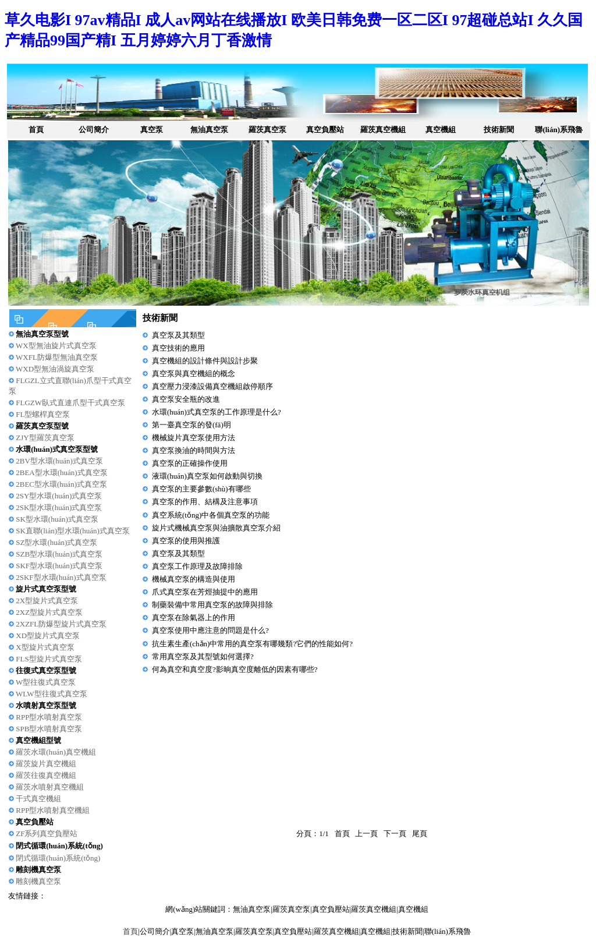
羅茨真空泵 (267, 129)
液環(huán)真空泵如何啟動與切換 (207, 476)
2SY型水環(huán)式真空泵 (59, 495)
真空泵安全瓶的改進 (186, 399)
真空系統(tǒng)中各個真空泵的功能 (210, 515)
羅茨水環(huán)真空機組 (56, 752)
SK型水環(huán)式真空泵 (57, 519)
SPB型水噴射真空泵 (49, 728)
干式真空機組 (38, 798)
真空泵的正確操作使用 (190, 463)
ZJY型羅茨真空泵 (45, 437)
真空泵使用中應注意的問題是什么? (210, 630)
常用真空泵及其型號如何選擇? (203, 656)
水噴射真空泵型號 (46, 705)
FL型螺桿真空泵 (43, 414)
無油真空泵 (209, 129)
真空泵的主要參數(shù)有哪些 (201, 488)
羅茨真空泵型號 (42, 426)
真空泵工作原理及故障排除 (197, 566)
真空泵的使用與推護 (186, 540)
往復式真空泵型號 (46, 670)
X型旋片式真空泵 (45, 647)
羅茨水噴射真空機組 (50, 787)
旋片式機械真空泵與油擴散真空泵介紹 (216, 527)
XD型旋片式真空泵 (48, 635)
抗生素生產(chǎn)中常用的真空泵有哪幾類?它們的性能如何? (252, 643)
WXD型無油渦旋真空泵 (55, 368)
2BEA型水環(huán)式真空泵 (61, 472)
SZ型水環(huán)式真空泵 (56, 542)
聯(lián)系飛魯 (559, 129)
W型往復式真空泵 (46, 682)
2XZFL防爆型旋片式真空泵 (61, 624)
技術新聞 (499, 129)
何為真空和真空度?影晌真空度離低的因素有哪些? (235, 669)
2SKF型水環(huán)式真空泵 (61, 577)
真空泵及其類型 (178, 335)
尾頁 (419, 833)
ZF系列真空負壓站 (46, 833)
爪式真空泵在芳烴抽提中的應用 (205, 591)
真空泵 (151, 129)
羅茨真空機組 (383, 129)
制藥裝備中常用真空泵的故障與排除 (212, 604)
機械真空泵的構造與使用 (193, 579)
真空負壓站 (325, 129)
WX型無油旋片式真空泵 (56, 345)
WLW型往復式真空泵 (51, 693)
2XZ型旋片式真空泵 (49, 612)
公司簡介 (94, 129)
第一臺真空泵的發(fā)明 (191, 424)
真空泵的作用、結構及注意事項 (205, 501)
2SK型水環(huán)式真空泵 (59, 507)
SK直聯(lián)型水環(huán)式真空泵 (73, 530)
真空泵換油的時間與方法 (193, 450)
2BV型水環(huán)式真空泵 (59, 460)
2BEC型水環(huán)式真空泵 (61, 484)
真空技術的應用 (178, 348)
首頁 (36, 129)
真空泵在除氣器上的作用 (193, 617)
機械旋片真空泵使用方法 (193, 437)
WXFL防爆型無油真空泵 (57, 357)
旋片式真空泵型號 (46, 589)
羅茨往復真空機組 (46, 775)
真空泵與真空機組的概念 (193, 373)
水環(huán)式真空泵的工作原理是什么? (216, 412)
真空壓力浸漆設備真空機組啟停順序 (212, 386)
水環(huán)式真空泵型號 (57, 449)
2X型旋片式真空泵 (47, 600)
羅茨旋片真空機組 (46, 763)
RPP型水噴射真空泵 (49, 717)
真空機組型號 (38, 740)
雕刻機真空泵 (38, 869)
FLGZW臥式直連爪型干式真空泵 (70, 402)
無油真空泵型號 (42, 334)
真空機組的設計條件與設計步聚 (205, 360)
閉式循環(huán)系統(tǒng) (59, 845)
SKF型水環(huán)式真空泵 (59, 565)
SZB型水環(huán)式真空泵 (59, 554)
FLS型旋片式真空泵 (48, 658)
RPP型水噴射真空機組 (53, 810)
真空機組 (440, 129)
